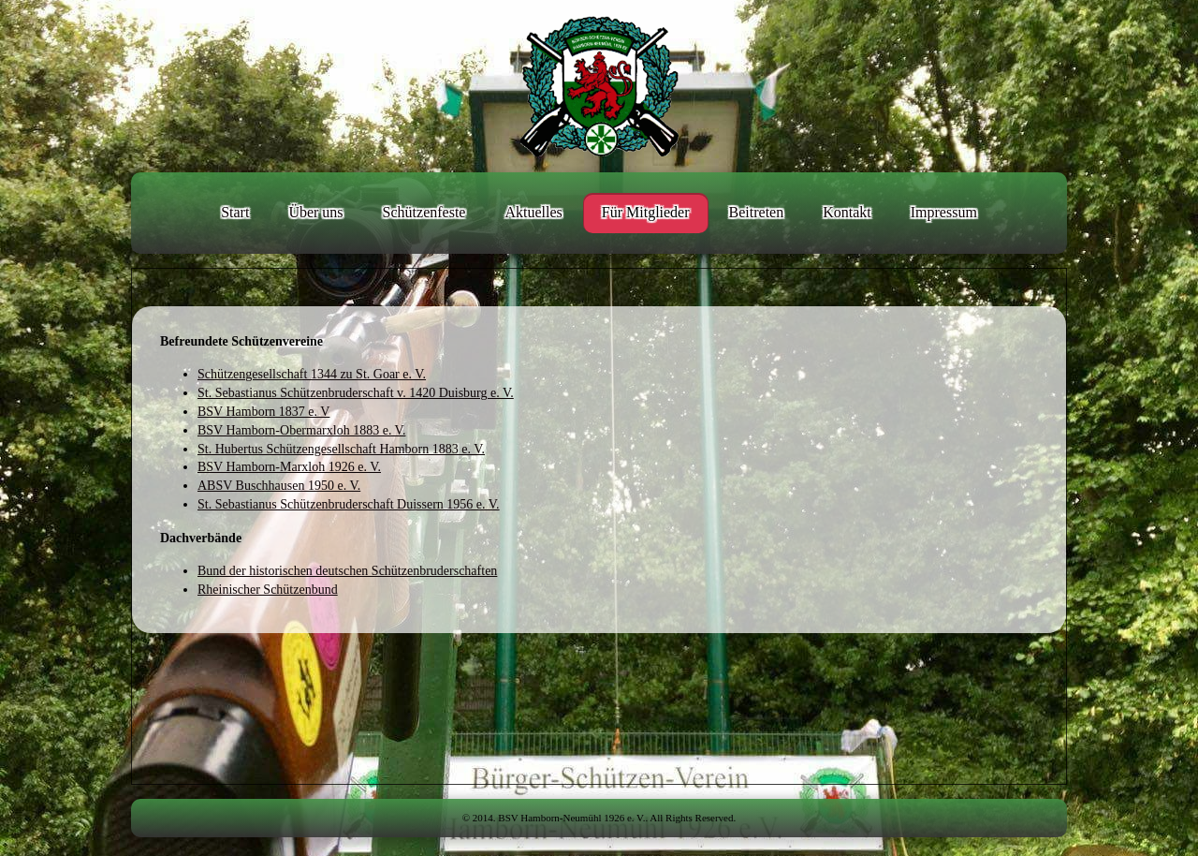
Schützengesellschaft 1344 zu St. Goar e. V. (311, 374)
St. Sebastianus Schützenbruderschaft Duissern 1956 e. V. (348, 504)
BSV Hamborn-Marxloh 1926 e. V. (289, 467)
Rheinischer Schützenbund (267, 590)
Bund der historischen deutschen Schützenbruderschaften (347, 571)
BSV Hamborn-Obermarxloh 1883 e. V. (301, 430)
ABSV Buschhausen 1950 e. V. (278, 486)
